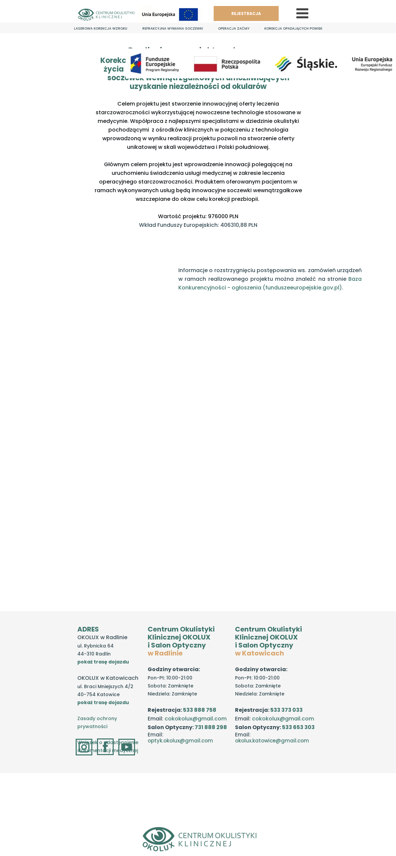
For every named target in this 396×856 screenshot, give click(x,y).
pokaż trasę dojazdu (103, 661)
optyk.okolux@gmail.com (180, 740)
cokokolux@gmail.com (196, 718)
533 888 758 (199, 710)
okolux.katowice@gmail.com (272, 740)
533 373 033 (286, 710)
